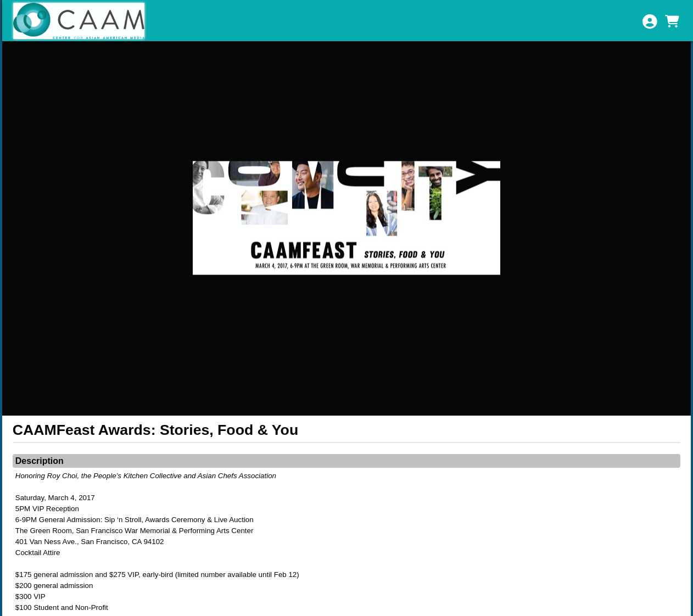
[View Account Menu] (649, 21)
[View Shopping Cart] (671, 21)
